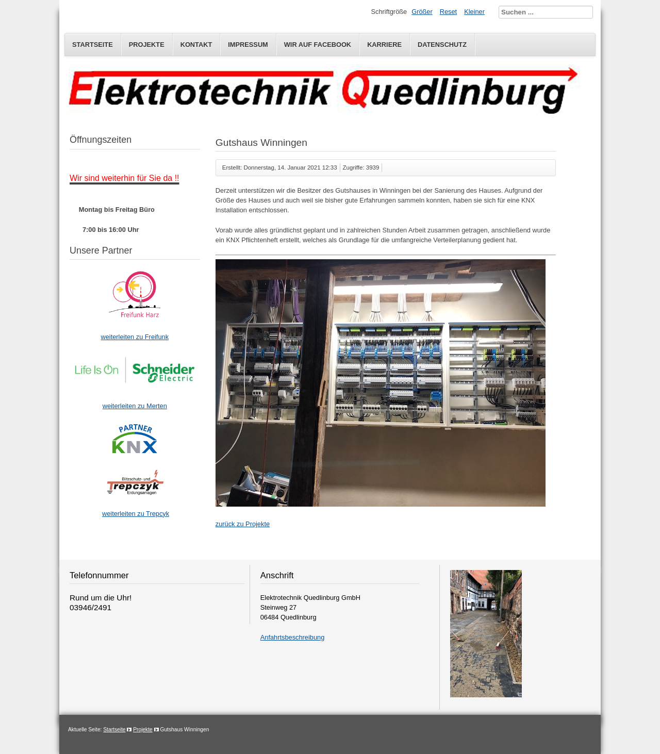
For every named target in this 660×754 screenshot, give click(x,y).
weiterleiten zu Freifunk (135, 337)
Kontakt (196, 44)
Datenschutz (442, 44)
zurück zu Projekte (243, 524)
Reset (448, 11)
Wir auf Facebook (317, 44)
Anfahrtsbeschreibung (292, 637)
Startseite (92, 44)
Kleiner (474, 11)
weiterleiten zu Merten (135, 406)
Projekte (146, 44)
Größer (422, 11)
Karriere (384, 44)
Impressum (248, 44)
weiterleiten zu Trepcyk (135, 513)
